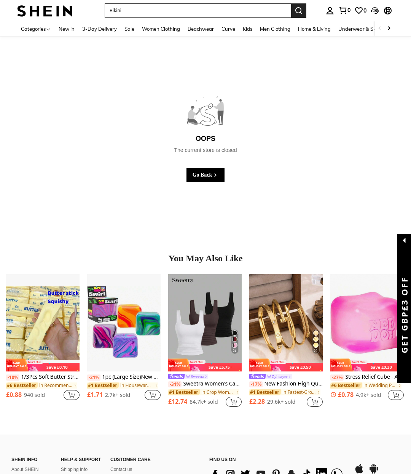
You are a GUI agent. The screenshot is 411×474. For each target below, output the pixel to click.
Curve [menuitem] (228, 29)
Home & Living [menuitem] (314, 29)
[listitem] (43, 341)
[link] (344, 10)
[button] (198, 10)
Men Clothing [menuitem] (275, 29)
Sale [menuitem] (129, 29)
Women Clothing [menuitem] (161, 29)
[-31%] (175, 384)
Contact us (121, 469)
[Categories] (36, 28)
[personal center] (330, 10)
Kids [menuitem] (247, 29)
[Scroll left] (379, 28)
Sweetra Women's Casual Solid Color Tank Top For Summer (205, 384)
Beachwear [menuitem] (201, 29)
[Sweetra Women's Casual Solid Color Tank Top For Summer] (205, 323)
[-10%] (12, 377)
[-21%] (93, 377)
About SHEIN (24, 469)
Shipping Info (74, 469)
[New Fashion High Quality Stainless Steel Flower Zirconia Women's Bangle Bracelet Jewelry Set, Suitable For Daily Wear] (286, 323)
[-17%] (256, 384)
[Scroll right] (389, 28)
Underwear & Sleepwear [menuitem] (366, 29)
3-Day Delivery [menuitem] (99, 29)
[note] (43, 365)
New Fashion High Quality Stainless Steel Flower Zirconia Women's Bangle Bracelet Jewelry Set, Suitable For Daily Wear (286, 384)
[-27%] (337, 377)
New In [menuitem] (67, 29)
